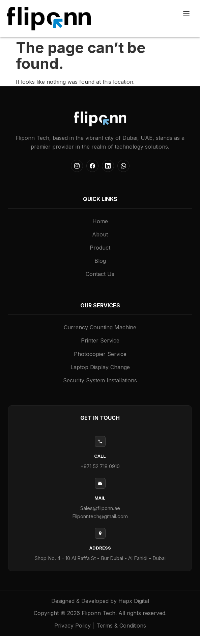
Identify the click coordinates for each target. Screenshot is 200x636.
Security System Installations (100, 380)
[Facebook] (92, 166)
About (100, 234)
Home (100, 221)
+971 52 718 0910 (100, 466)
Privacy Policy (72, 625)
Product (100, 247)
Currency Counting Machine (100, 327)
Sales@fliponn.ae (100, 508)
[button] (186, 14)
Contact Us (100, 274)
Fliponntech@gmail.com (100, 516)
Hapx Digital (133, 600)
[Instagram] (77, 166)
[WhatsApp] (123, 166)
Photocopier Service (100, 354)
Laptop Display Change (100, 367)
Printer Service (100, 340)
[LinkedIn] (108, 166)
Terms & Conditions (121, 625)
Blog (100, 260)
